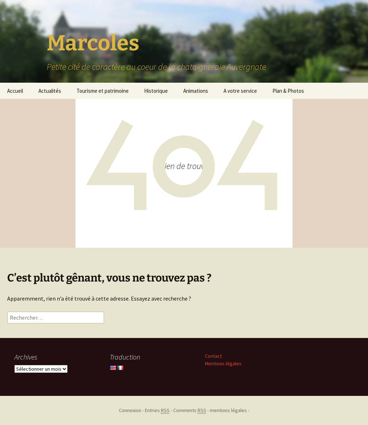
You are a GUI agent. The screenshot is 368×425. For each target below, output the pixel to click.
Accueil (15, 90)
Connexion (130, 410)
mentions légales (228, 410)
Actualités (49, 90)
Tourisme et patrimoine (103, 90)
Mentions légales (223, 363)
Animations (195, 90)
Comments (189, 410)
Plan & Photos (288, 90)
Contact (213, 356)
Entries (157, 410)
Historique (156, 90)
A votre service (240, 90)
